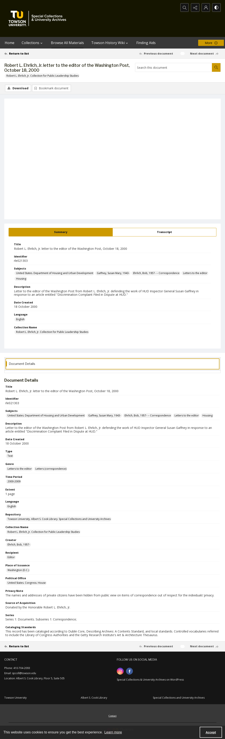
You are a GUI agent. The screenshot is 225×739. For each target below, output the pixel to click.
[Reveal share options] (195, 7)
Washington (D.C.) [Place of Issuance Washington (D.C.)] (18, 570)
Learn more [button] (113, 732)
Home (9, 42)
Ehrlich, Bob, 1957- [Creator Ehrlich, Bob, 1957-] (19, 544)
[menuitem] (112, 715)
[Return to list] (33, 53)
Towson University (15, 697)
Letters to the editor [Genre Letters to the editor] (20, 469)
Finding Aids (146, 42)
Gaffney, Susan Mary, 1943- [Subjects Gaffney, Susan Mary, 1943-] (113, 273)
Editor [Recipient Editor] (11, 557)
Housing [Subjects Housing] (21, 278)
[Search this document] (173, 67)
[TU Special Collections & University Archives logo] (38, 18)
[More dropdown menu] (211, 43)
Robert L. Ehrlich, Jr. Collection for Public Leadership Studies (42, 76)
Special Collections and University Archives (179, 697)
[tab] (60, 232)
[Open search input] (184, 7)
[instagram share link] (120, 671)
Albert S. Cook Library (94, 697)
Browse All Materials (67, 42)
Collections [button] (33, 42)
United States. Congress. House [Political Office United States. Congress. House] (27, 583)
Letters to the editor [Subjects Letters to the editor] (195, 273)
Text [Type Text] (10, 456)
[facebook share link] (129, 671)
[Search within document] (216, 67)
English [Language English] (20, 319)
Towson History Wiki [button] (110, 42)
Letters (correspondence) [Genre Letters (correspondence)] (50, 469)
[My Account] (206, 7)
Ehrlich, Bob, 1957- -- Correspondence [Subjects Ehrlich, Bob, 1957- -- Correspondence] (156, 273)
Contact (112, 715)
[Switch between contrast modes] (216, 7)
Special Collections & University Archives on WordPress (150, 679)
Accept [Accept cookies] (211, 732)
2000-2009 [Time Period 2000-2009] (14, 481)
